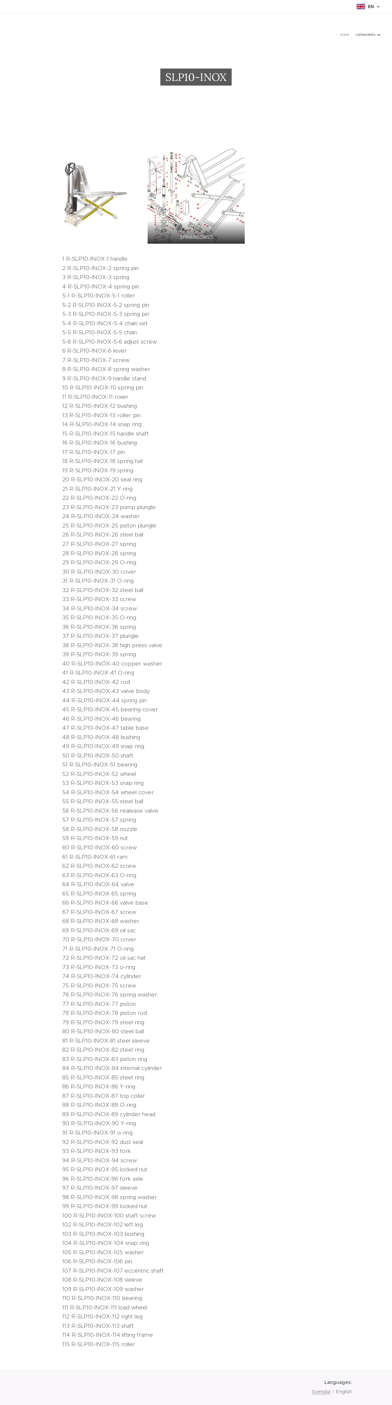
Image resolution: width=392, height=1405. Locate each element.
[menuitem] (369, 35)
